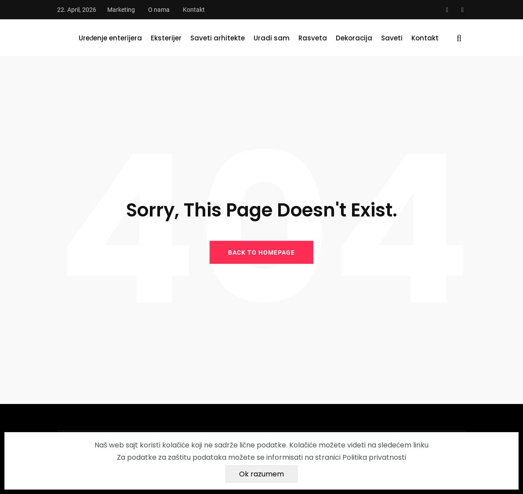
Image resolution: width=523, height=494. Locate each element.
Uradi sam (272, 38)
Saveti (392, 38)
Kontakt (194, 9)
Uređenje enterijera (110, 38)
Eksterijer (166, 38)
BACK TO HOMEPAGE (261, 252)
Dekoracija (354, 38)
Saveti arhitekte (217, 38)
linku (421, 445)
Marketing (121, 9)
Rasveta (312, 38)
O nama (159, 9)
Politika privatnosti (374, 457)
